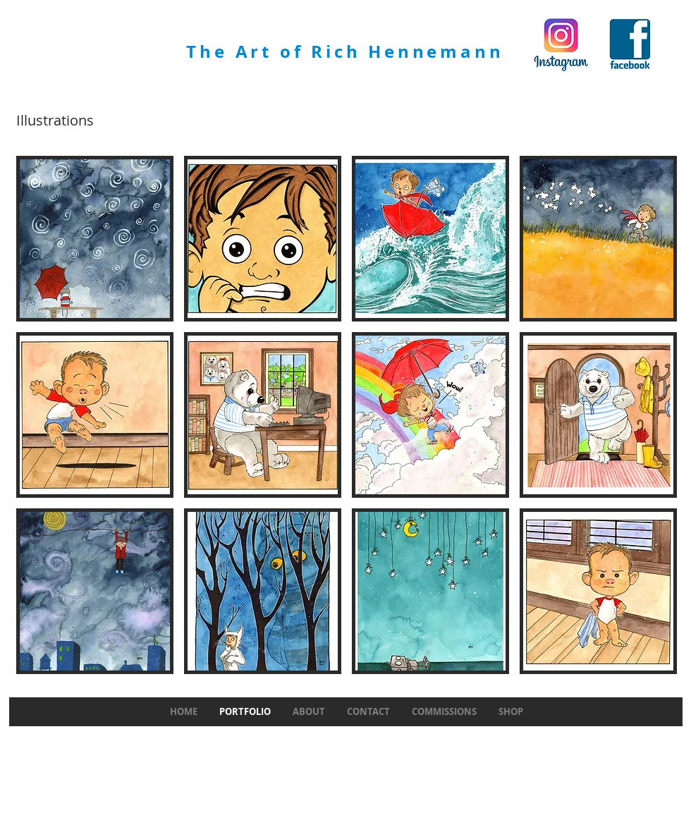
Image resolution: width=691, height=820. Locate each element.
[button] (94, 239)
